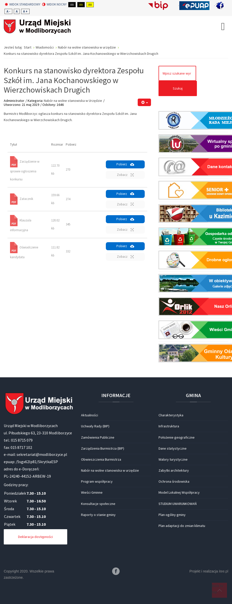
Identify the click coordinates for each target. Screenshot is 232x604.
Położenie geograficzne (177, 437)
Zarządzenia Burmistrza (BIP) (102, 448)
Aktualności (89, 415)
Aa (72, 5)
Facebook (116, 571)
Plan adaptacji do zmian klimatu (182, 525)
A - (8, 11)
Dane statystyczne (173, 448)
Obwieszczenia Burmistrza (101, 459)
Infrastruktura (169, 426)
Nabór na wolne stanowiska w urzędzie (110, 470)
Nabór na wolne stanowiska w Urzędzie (73, 100)
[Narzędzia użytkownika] (144, 102)
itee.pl (223, 571)
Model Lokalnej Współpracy (179, 492)
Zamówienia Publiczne (97, 437)
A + (25, 11)
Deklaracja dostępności (35, 536)
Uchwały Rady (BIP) (95, 426)
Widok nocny (54, 4)
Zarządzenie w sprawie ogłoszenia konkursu (24, 170)
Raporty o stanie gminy (98, 514)
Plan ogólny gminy (172, 514)
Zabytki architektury (174, 470)
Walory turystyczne (173, 459)
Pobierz (125, 164)
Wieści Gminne (92, 492)
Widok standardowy (22, 4)
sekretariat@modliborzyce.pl (42, 454)
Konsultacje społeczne (98, 503)
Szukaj (178, 88)
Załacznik (26, 199)
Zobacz (125, 175)
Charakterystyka (171, 415)
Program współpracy (97, 481)
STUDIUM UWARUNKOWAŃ (178, 503)
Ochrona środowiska (174, 481)
